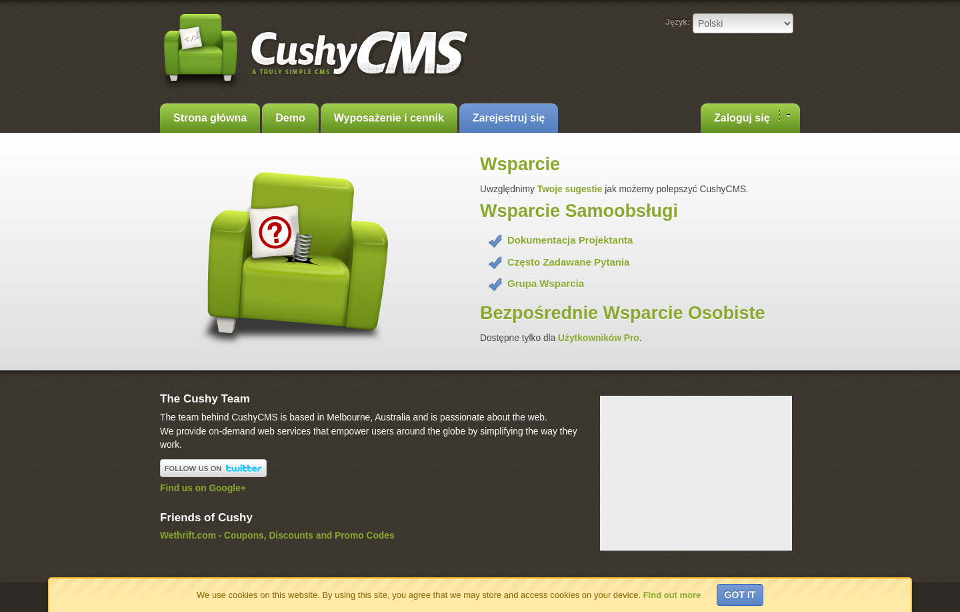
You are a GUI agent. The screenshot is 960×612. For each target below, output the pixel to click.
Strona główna (210, 117)
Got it (740, 594)
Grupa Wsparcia (545, 283)
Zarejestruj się (509, 117)
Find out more (672, 595)
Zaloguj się (752, 116)
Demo (290, 117)
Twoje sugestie (571, 189)
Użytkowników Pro (598, 338)
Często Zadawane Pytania (568, 262)
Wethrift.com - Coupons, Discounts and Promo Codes (277, 536)
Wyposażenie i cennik (389, 117)
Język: (677, 22)
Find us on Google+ (203, 488)
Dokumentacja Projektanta (570, 240)
